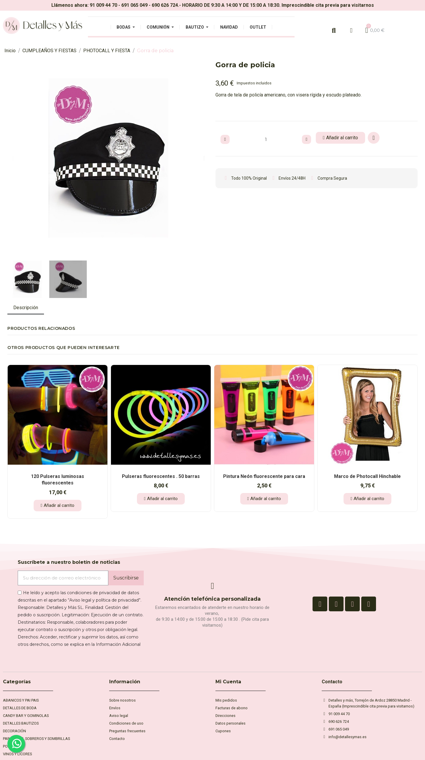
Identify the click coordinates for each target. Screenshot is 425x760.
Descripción (25, 307)
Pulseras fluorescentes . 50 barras (161, 476)
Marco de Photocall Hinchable (367, 476)
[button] (13, 158)
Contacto (332, 681)
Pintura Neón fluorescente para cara (264, 476)
